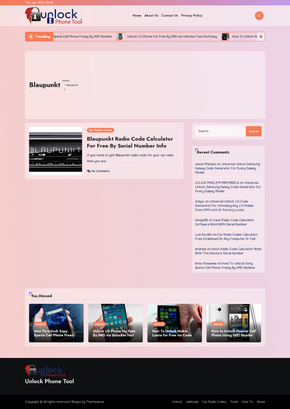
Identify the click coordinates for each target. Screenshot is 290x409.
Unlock (40, 324)
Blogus (76, 402)
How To (247, 402)
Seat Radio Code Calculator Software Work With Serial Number (224, 222)
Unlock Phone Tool (49, 381)
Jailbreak (192, 402)
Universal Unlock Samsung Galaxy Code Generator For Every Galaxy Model (227, 168)
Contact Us (169, 15)
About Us (151, 15)
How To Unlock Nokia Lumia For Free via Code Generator (172, 335)
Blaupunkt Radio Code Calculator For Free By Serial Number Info (130, 142)
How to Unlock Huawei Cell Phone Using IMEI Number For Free (233, 335)
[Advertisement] (171, 84)
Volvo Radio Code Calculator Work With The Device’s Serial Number (228, 251)
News (261, 402)
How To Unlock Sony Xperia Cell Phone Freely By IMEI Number (225, 265)
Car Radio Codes (100, 130)
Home (137, 15)
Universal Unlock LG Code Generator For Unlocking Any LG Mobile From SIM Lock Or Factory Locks (224, 205)
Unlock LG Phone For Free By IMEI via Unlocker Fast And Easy (114, 335)
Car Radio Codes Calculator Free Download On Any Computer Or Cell (226, 237)
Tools (234, 402)
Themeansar (95, 402)
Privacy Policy (191, 15)
